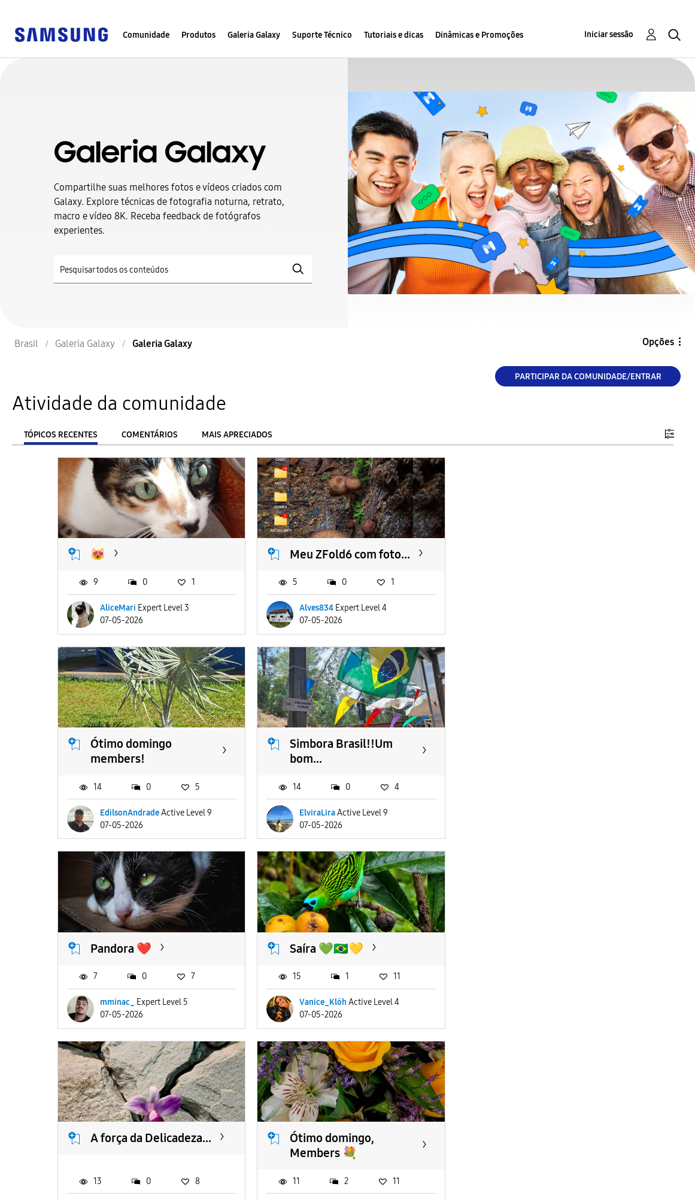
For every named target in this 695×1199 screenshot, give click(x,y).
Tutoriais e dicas (393, 35)
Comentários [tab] (150, 435)
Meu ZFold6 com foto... (347, 553)
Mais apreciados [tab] (237, 435)
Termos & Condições (242, 1165)
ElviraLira (118, 825)
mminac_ (314, 825)
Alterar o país (408, 1174)
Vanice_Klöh (518, 825)
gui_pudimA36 (128, 1029)
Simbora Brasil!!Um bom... (141, 764)
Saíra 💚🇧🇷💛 (522, 757)
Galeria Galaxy (253, 35)
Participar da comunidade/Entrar (588, 377)
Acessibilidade (51, 1165)
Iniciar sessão (608, 34)
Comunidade (146, 35)
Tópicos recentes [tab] (61, 435)
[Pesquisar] (183, 269)
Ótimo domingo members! (525, 560)
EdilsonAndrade (524, 622)
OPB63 (507, 1029)
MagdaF (311, 1029)
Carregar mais (100, 1102)
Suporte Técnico (322, 35)
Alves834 (314, 622)
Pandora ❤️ (317, 757)
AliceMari (118, 622)
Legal (209, 1184)
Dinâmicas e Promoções (479, 35)
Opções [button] (658, 342)
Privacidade (45, 1184)
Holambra (511, 960)
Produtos (198, 35)
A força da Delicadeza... (150, 960)
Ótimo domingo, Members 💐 (329, 967)
